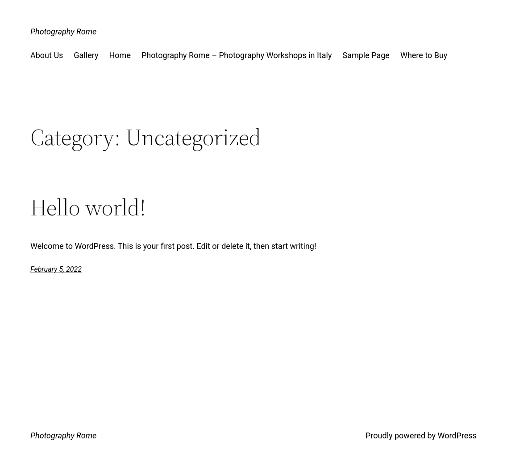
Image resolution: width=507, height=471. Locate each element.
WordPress (457, 435)
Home (119, 55)
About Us (46, 55)
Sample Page (365, 55)
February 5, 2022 (56, 269)
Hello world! (88, 207)
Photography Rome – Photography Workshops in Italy (236, 55)
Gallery (86, 55)
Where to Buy (423, 55)
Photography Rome (63, 31)
